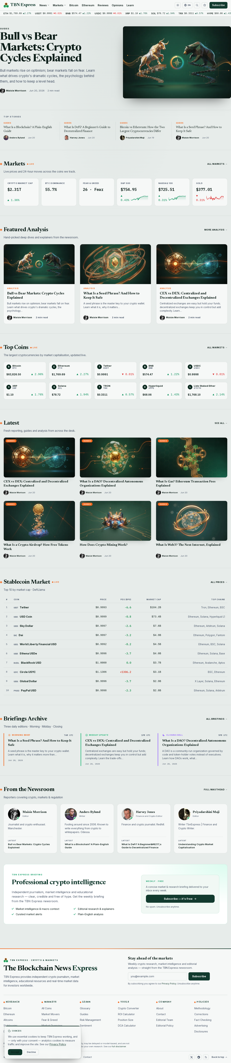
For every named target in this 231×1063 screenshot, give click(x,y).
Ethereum (88, 5)
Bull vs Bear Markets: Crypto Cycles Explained (41, 48)
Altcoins (8, 1019)
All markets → (217, 164)
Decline (31, 1052)
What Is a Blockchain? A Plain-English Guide (87, 846)
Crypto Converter (128, 1008)
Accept (15, 1052)
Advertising (201, 1025)
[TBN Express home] (20, 5)
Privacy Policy (169, 983)
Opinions (117, 5)
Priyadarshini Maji (206, 812)
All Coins (47, 1008)
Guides (4, 28)
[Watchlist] (205, 5)
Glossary (85, 1008)
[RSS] (205, 1057)
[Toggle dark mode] (178, 5)
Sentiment (86, 1025)
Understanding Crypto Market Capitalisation (195, 846)
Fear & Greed (49, 1019)
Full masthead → (215, 789)
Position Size (125, 1019)
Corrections (201, 1014)
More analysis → (215, 229)
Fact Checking (202, 1019)
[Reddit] (198, 1057)
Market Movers (51, 1014)
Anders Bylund (89, 812)
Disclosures (201, 1031)
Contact (161, 1014)
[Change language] (187, 5)
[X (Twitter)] (191, 1057)
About (159, 1008)
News (44, 5)
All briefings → (216, 719)
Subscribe (218, 5)
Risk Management (90, 1019)
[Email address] (157, 976)
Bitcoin (73, 5)
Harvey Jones (145, 812)
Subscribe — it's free (180, 898)
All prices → (219, 582)
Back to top (219, 1057)
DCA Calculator (127, 1025)
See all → (221, 423)
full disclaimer (119, 1046)
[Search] (197, 5)
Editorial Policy (165, 1025)
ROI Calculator (126, 1014)
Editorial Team (164, 1019)
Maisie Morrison (16, 90)
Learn (130, 5)
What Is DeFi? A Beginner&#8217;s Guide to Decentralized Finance (141, 846)
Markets (59, 5)
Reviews (103, 5)
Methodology (202, 1008)
